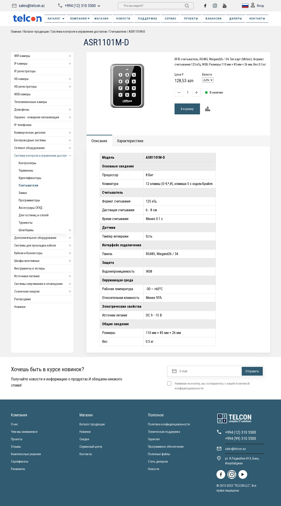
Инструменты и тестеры (29, 268)
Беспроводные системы (43, 140)
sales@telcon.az (32, 5)
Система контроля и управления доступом (79, 31)
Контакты (85, 454)
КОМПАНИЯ (80, 18)
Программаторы (29, 200)
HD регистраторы (43, 86)
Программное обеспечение (166, 446)
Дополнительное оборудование (43, 237)
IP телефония (22, 125)
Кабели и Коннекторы (43, 253)
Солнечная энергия (43, 291)
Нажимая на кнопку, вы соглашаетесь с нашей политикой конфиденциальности (212, 386)
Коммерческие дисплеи (43, 132)
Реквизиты (18, 469)
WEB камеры (22, 94)
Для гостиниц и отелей (34, 215)
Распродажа (22, 299)
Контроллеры (27, 163)
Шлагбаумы (46, 230)
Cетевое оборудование (43, 148)
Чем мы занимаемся (24, 431)
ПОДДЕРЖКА (147, 18)
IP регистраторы (25, 71)
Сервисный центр (90, 446)
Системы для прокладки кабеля (43, 245)
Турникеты (25, 222)
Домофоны (43, 109)
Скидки (84, 439)
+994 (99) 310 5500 (240, 438)
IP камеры (43, 63)
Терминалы (26, 170)
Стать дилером (158, 461)
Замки (23, 193)
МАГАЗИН (101, 18)
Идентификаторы (30, 178)
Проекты (16, 439)
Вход (257, 6)
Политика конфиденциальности (169, 424)
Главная (16, 31)
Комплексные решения (26, 454)
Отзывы (16, 446)
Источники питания (43, 276)
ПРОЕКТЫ (191, 18)
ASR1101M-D (137, 31)
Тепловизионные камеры (30, 102)
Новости (153, 469)
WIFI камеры (43, 56)
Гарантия (154, 439)
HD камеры (43, 79)
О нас (14, 424)
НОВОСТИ (123, 18)
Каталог (56, 18)
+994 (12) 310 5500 (80, 5)
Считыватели (117, 31)
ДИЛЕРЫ (235, 18)
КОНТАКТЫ (257, 18)
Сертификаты (19, 461)
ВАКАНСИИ (213, 18)
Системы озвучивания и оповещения (43, 284)
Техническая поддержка (164, 431)
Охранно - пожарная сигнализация (43, 117)
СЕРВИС (171, 18)
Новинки (19, 307)
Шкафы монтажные (43, 261)
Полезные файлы (159, 454)
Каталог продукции (36, 31)
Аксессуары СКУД (30, 208)
